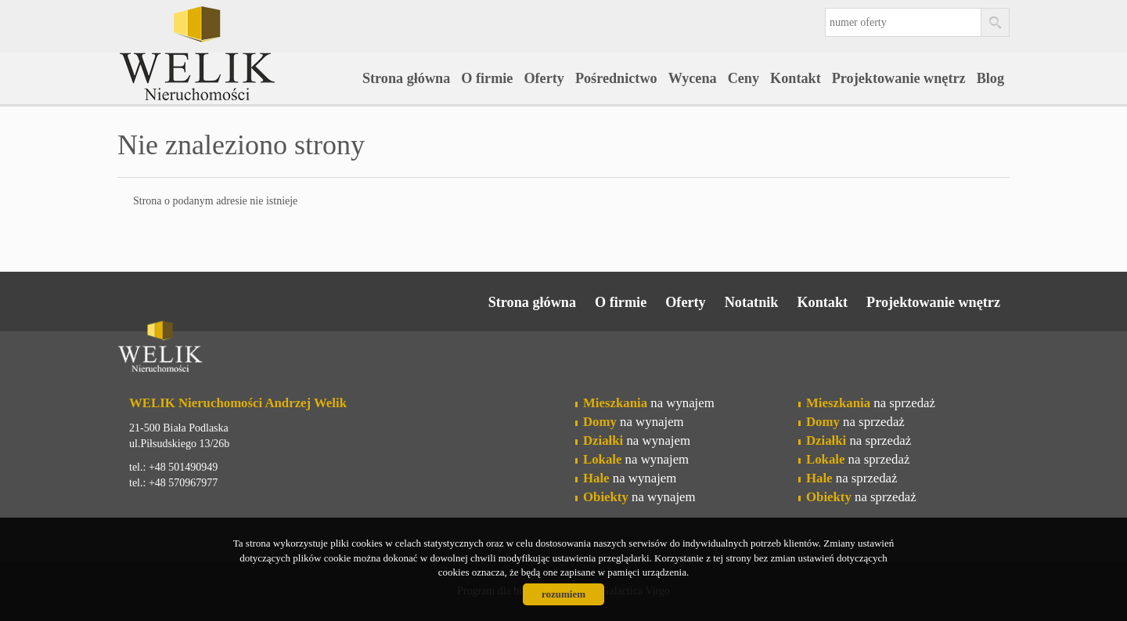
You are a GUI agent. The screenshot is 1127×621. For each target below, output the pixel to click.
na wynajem (649, 402)
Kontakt (795, 78)
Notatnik (752, 302)
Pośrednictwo (616, 78)
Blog (990, 78)
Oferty (544, 78)
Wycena (692, 78)
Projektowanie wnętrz (899, 78)
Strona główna (406, 78)
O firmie (487, 78)
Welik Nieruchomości (238, 349)
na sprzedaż (870, 402)
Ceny (743, 78)
